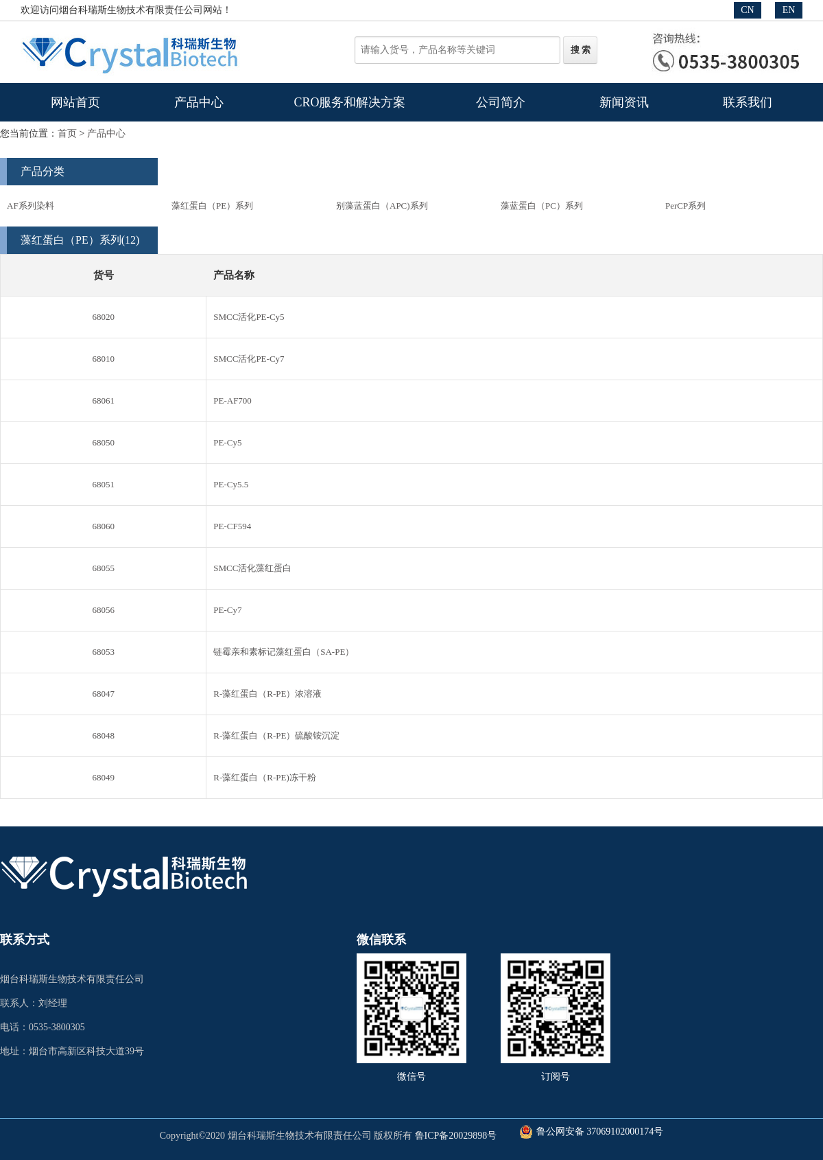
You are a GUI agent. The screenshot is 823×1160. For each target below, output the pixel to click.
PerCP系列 (685, 205)
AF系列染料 (30, 205)
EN (789, 10)
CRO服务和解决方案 (349, 102)
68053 (103, 652)
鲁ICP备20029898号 (456, 1135)
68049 (103, 777)
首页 (67, 133)
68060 (103, 526)
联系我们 (747, 102)
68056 (103, 610)
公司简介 (500, 102)
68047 (103, 693)
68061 (103, 400)
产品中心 (199, 102)
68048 (103, 735)
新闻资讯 (624, 102)
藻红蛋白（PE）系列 (212, 205)
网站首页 (75, 102)
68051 (103, 484)
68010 (103, 358)
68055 (103, 568)
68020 (103, 317)
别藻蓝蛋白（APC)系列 (382, 205)
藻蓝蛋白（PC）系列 (542, 205)
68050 (103, 442)
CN (747, 10)
